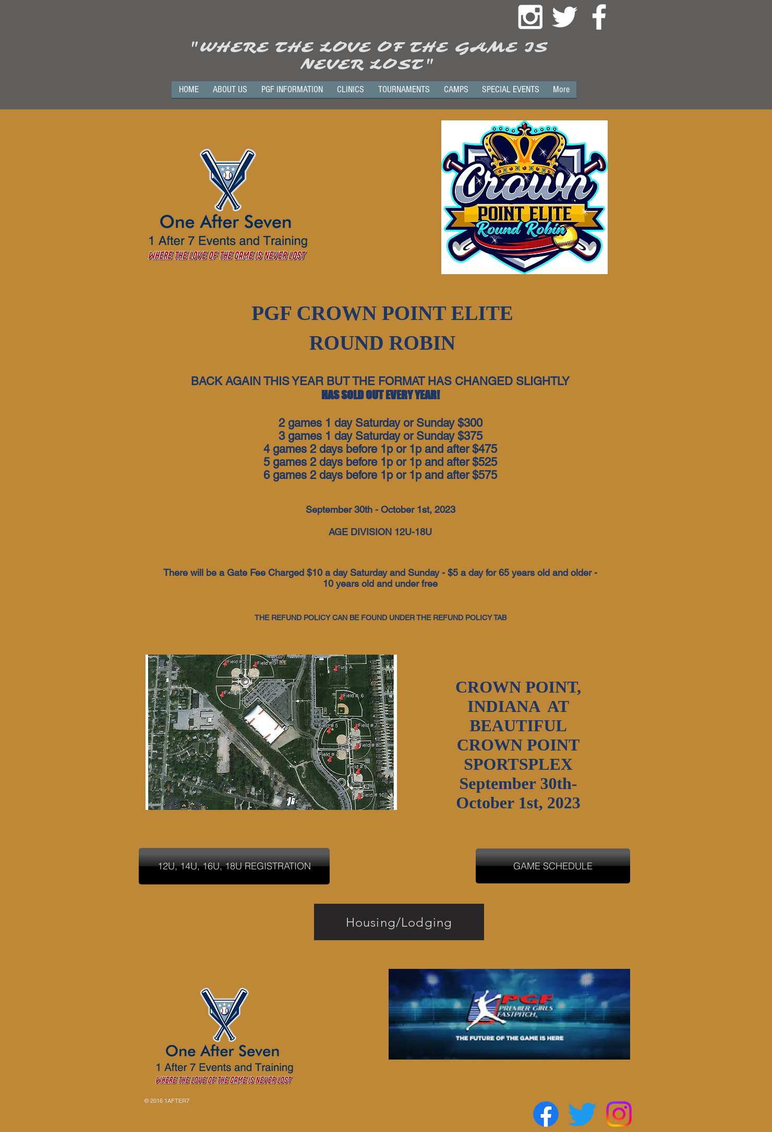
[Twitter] (582, 1114)
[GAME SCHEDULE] (553, 865)
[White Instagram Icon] (530, 17)
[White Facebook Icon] (599, 17)
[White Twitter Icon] (565, 17)
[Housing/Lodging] (399, 922)
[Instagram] (619, 1114)
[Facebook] (546, 1114)
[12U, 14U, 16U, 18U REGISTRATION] (234, 866)
